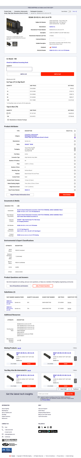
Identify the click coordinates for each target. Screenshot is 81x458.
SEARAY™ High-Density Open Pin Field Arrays (28, 219)
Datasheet (53, 47)
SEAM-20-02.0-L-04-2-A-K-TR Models (59, 50)
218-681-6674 (7, 432)
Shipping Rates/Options (44, 412)
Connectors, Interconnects (20, 11)
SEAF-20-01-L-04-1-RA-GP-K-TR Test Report (28, 231)
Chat (4, 427)
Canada (12, 456)
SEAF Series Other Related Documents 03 (27, 216)
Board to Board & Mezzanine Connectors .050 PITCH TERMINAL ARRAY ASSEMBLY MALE (40, 210)
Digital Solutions (6, 416)
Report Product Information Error (20, 194)
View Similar (67, 194)
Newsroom (4, 418)
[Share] (75, 11)
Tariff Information (42, 416)
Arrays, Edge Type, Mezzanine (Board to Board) (16, 13)
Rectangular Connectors (36, 11)
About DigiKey (5, 408)
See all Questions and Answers (19, 286)
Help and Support (42, 408)
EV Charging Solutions (23, 221)
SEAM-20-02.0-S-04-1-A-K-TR (10, 302)
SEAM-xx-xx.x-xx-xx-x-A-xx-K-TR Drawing (28, 235)
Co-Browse (6, 437)
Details (28, 363)
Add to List (23, 74)
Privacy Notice (46, 400)
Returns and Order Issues (44, 414)
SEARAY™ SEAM (29, 144)
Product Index (7, 11)
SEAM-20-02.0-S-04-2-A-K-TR (10, 308)
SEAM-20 (27, 190)
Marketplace (5, 410)
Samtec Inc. (52, 26)
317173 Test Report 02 (23, 229)
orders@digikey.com (8, 434)
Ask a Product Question (43, 286)
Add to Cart (57, 74)
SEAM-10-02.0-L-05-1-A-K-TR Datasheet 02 (28, 211)
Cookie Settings (69, 456)
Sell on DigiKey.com (7, 412)
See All (19, 348)
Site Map (4, 414)
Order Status (41, 410)
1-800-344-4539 (7, 430)
